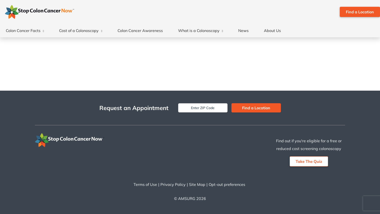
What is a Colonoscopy (199, 30)
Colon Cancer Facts (23, 30)
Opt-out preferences (227, 184)
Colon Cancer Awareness (140, 30)
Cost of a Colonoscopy (79, 30)
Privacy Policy (173, 184)
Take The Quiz (309, 161)
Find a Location (360, 11)
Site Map (197, 184)
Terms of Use (145, 184)
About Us (272, 30)
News (243, 30)
